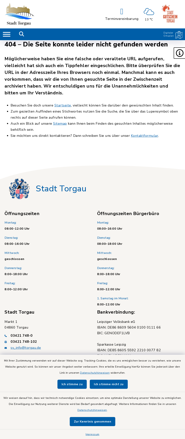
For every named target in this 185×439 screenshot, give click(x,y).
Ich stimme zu (72, 384)
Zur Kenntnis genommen (92, 421)
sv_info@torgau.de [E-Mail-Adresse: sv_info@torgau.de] (26, 347)
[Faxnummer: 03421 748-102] (46, 341)
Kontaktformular (144, 135)
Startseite (62, 105)
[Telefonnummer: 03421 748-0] (46, 335)
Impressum (92, 434)
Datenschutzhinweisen (95, 373)
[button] (179, 53)
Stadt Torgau (61, 188)
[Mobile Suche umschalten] (21, 34)
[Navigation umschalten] (6, 34)
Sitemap (60, 123)
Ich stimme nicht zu (109, 384)
